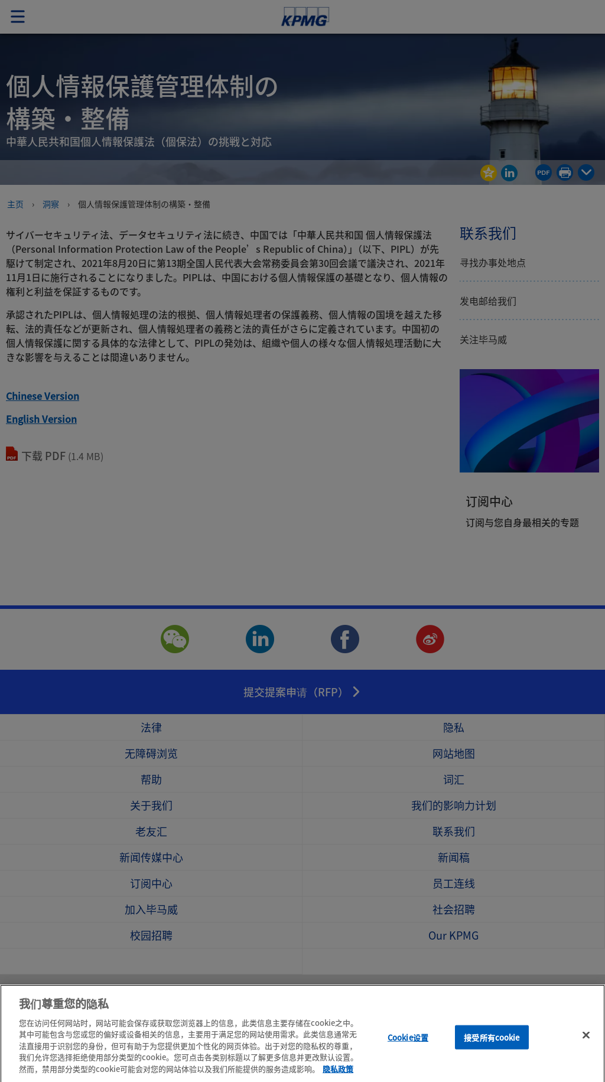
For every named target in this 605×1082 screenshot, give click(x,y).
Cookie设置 (408, 1047)
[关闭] (586, 1045)
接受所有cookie (491, 1047)
